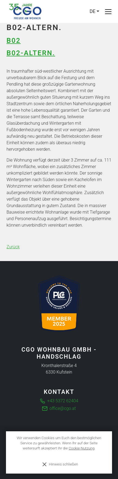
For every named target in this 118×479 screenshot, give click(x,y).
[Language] (94, 11)
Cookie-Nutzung (81, 448)
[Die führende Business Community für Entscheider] (59, 303)
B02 (14, 40)
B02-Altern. (31, 53)
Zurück (13, 246)
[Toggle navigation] (108, 11)
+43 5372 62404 (62, 400)
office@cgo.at (63, 408)
